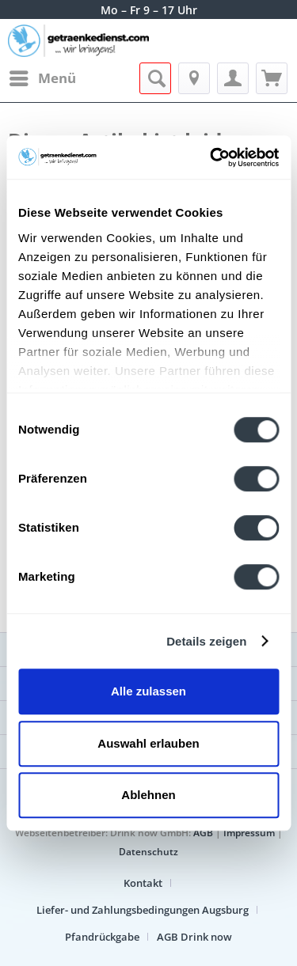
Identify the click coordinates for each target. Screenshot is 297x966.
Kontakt (143, 883)
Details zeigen (206, 641)
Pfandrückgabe (102, 937)
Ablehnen (148, 794)
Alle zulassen (148, 691)
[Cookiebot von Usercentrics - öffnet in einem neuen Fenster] (211, 157)
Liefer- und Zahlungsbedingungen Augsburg (142, 910)
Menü (43, 76)
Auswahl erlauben (148, 743)
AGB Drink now (194, 937)
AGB (203, 832)
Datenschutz (148, 851)
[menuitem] (42, 78)
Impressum (249, 832)
